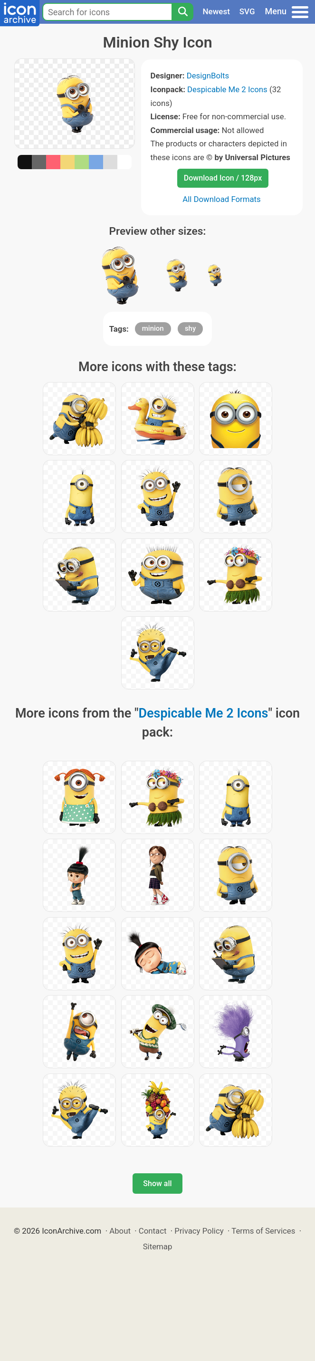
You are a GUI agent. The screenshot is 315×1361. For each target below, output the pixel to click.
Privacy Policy (198, 1231)
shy (190, 328)
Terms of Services (263, 1231)
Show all (157, 1183)
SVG (247, 11)
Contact (153, 1231)
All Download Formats (221, 199)
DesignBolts (208, 75)
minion (153, 328)
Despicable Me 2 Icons (227, 89)
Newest (216, 11)
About (120, 1231)
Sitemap (157, 1246)
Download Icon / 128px (223, 177)
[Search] (182, 12)
